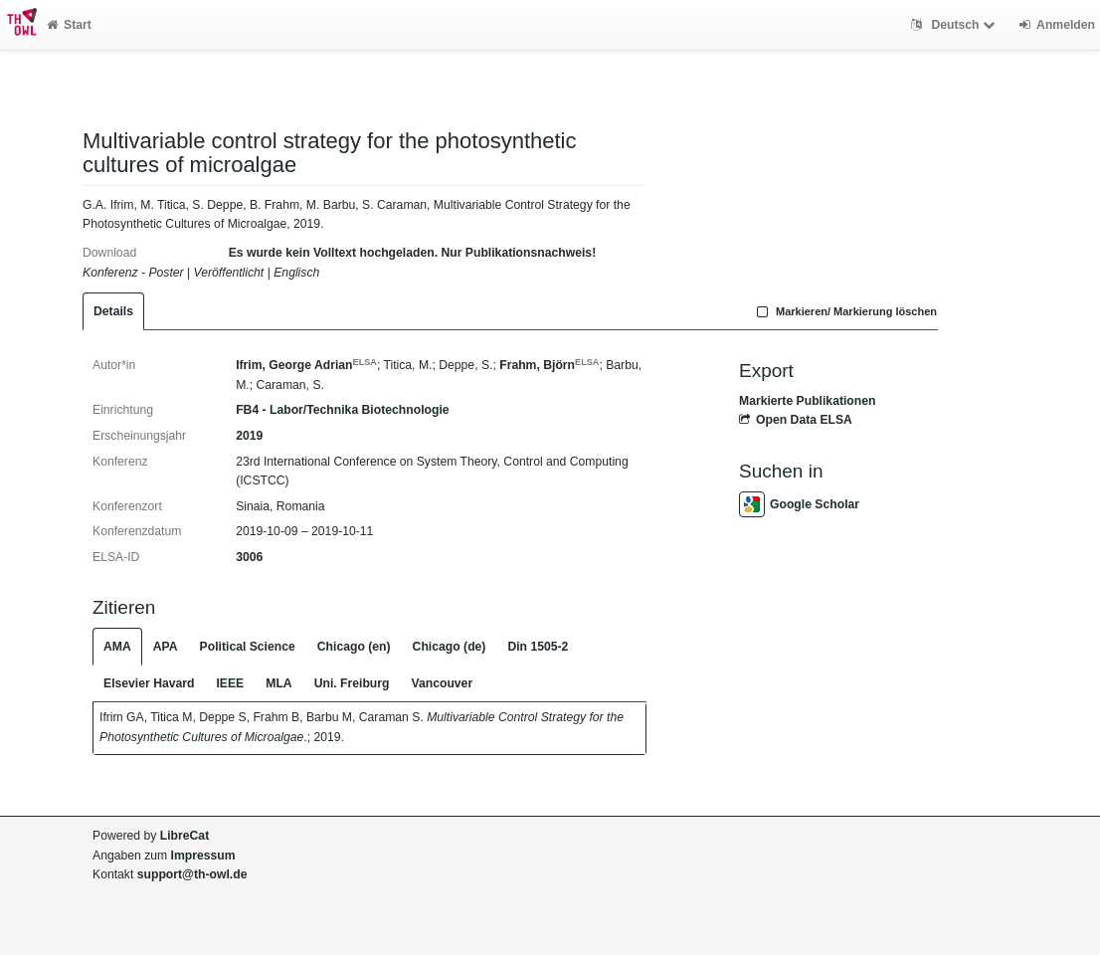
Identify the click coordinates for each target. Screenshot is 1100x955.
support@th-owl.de (192, 874)
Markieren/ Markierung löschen (844, 311)
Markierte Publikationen (807, 401)
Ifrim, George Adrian (306, 365)
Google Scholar (799, 504)
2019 (249, 436)
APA (165, 647)
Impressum (203, 855)
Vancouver (442, 683)
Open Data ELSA (795, 420)
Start (69, 25)
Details (113, 311)
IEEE (230, 683)
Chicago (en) (354, 647)
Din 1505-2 (537, 647)
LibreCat (184, 836)
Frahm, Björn (549, 365)
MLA (278, 683)
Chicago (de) (449, 647)
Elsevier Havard (148, 683)
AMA (117, 647)
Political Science (247, 647)
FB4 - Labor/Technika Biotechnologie (342, 410)
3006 (249, 557)
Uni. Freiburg (352, 683)
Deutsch (955, 25)
